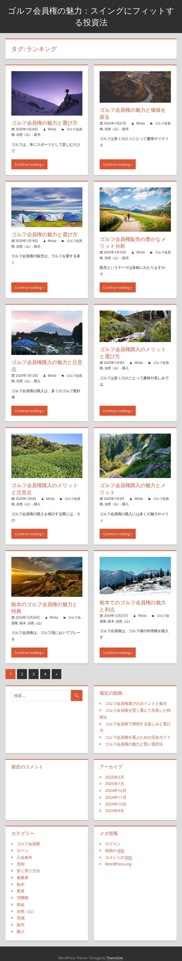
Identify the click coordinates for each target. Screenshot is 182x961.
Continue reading (28, 164)
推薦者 (22, 877)
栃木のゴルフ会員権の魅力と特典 (44, 607)
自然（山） (24, 134)
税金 (21, 904)
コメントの (118, 857)
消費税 (22, 897)
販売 (37, 134)
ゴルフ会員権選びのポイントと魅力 (136, 703)
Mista (52, 129)
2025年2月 (114, 777)
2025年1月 (114, 783)
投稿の (114, 850)
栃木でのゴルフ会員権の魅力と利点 (133, 606)
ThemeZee (114, 958)
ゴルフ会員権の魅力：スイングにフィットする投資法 (91, 16)
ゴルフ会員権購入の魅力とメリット (133, 488)
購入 (37, 381)
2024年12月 (115, 790)
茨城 (21, 917)
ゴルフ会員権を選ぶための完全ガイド (138, 737)
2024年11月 (115, 797)
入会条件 (24, 857)
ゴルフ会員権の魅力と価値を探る (133, 113)
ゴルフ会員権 (28, 843)
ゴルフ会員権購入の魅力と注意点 (46, 365)
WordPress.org (118, 863)
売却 (21, 863)
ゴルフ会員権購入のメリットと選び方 (133, 352)
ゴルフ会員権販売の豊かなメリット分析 (133, 242)
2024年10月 (115, 804)
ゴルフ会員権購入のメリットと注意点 (44, 488)
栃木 (23, 623)
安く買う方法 (28, 870)
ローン (22, 850)
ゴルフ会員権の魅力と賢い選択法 (134, 744)
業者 (21, 890)
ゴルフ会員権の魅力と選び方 (44, 123)
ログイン (113, 843)
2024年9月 (114, 810)
